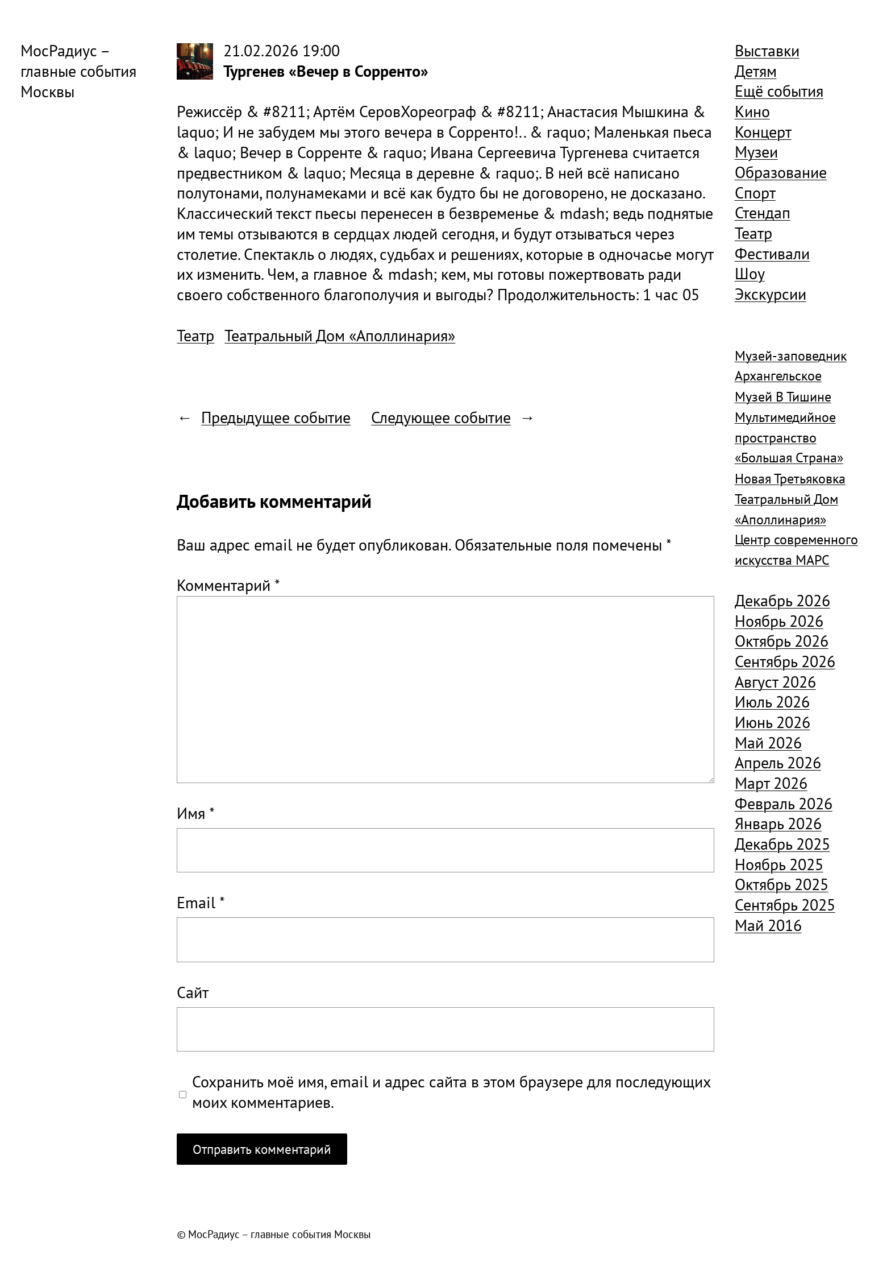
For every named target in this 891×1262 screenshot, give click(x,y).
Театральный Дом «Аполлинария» (339, 335)
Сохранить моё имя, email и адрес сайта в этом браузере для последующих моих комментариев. (451, 1092)
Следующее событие (441, 417)
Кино (752, 111)
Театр (195, 335)
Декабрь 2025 (782, 844)
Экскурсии (770, 294)
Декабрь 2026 (782, 600)
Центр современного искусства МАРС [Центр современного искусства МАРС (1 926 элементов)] (796, 550)
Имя (196, 814)
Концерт (763, 132)
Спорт (755, 193)
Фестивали (772, 253)
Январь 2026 (778, 823)
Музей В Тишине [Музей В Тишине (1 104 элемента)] (783, 397)
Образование (781, 172)
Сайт (193, 993)
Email (201, 903)
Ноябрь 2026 (779, 621)
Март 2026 (771, 783)
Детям (756, 71)
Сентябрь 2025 (785, 905)
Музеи (756, 152)
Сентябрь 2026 (785, 661)
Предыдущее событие (276, 417)
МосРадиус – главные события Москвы (78, 71)
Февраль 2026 (783, 803)
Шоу (750, 273)
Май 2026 (768, 743)
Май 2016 (768, 925)
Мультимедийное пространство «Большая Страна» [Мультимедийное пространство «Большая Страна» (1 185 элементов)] (789, 437)
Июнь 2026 (772, 722)
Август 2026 (775, 682)
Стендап (762, 212)
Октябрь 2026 (781, 641)
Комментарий (228, 585)
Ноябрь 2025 (779, 864)
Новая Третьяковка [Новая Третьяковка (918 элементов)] (790, 478)
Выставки (767, 50)
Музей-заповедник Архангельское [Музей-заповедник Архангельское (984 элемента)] (791, 366)
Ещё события (779, 91)
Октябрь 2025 (781, 884)
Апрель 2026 (778, 762)
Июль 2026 (772, 702)
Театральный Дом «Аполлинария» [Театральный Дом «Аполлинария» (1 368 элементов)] (786, 509)
